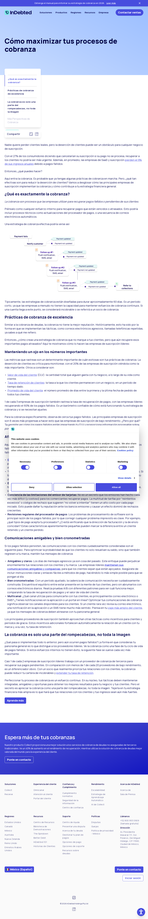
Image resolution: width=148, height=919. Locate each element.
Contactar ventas (129, 12)
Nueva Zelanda (12, 839)
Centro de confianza (73, 807)
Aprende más (15, 700)
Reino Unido (11, 843)
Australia (9, 834)
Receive (9, 794)
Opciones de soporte (73, 846)
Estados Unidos (13, 822)
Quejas (95, 826)
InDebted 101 (40, 842)
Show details (124, 478)
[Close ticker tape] (139, 3)
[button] (141, 912)
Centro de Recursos (44, 822)
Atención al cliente (43, 794)
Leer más (111, 3)
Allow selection (74, 487)
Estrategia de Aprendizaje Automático (98, 797)
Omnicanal (39, 790)
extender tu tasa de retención (74, 673)
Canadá (8, 826)
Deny (31, 487)
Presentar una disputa (73, 826)
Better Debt (40, 837)
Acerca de (125, 790)
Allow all (116, 487)
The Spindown (41, 833)
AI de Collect (97, 804)
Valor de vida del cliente (22, 375)
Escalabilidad (98, 790)
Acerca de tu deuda (72, 830)
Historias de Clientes (44, 846)
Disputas (96, 822)
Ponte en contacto (19, 759)
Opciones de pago (71, 842)
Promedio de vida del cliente (25, 390)
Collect (8, 790)
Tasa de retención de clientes (26, 382)
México (8, 830)
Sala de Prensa (127, 794)
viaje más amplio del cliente (125, 608)
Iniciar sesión (133, 878)
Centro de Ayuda (71, 822)
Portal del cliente (42, 798)
